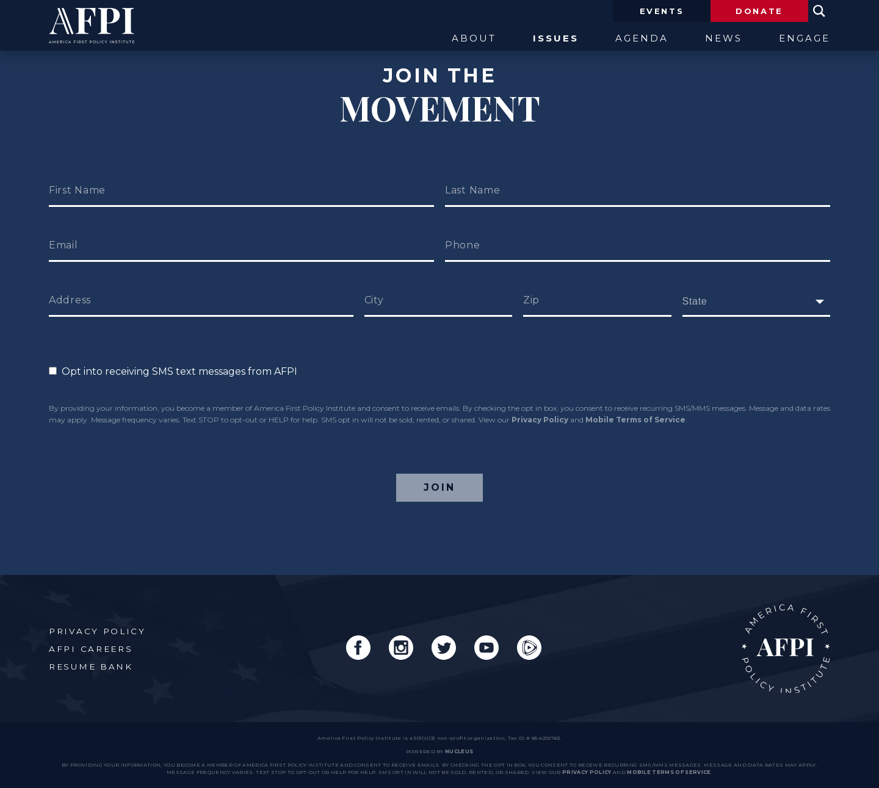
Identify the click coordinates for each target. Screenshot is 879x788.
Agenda (641, 39)
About (474, 39)
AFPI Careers (90, 649)
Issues (556, 39)
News (723, 39)
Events (662, 11)
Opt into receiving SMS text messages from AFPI (173, 371)
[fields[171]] (756, 301)
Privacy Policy (540, 419)
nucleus (459, 751)
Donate (759, 11)
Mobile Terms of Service (635, 419)
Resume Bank (91, 666)
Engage (804, 39)
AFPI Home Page (786, 648)
